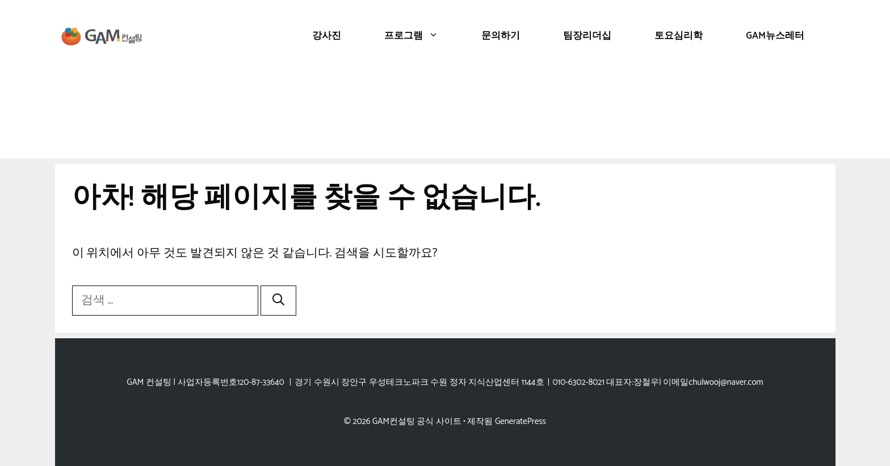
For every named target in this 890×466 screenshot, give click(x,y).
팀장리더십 (587, 36)
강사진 (326, 36)
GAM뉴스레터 (775, 36)
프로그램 (422, 35)
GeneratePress (520, 421)
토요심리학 (678, 36)
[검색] (278, 301)
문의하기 (500, 36)
